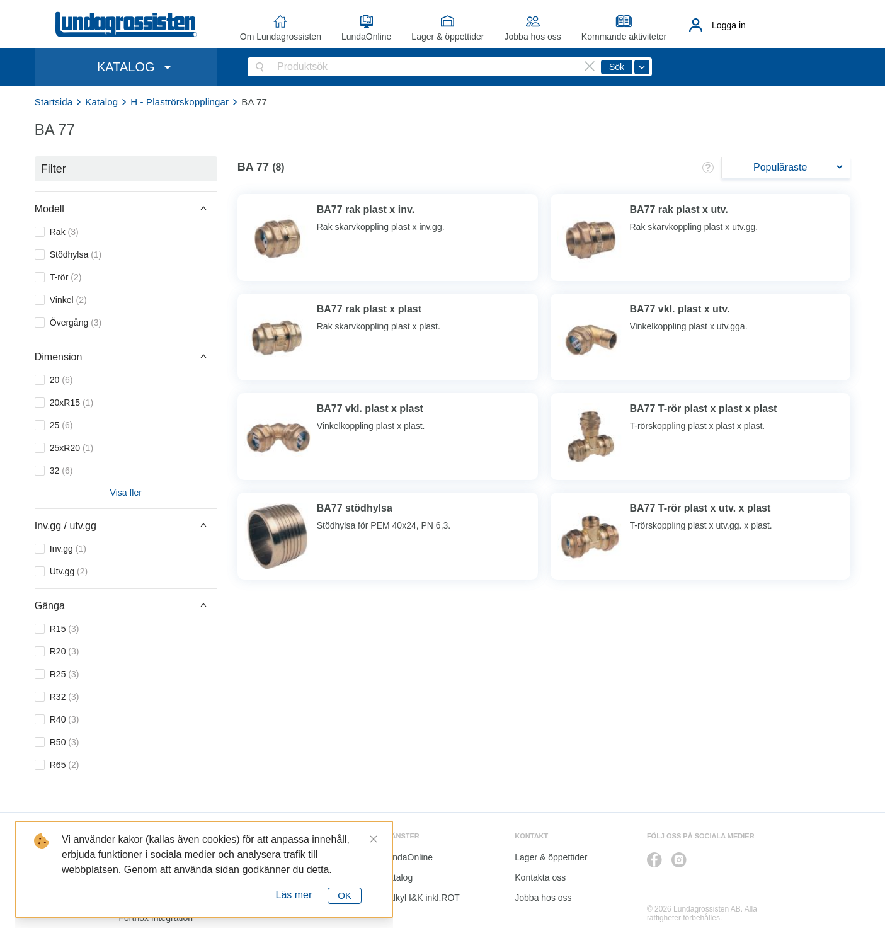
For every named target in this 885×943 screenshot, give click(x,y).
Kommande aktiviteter (623, 36)
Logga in (729, 25)
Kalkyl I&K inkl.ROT (421, 898)
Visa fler (126, 493)
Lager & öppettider (447, 36)
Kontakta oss (540, 877)
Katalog (101, 101)
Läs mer (294, 894)
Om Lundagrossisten (280, 36)
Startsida (54, 101)
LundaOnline (366, 36)
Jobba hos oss (533, 36)
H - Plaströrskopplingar (179, 101)
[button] (126, 208)
